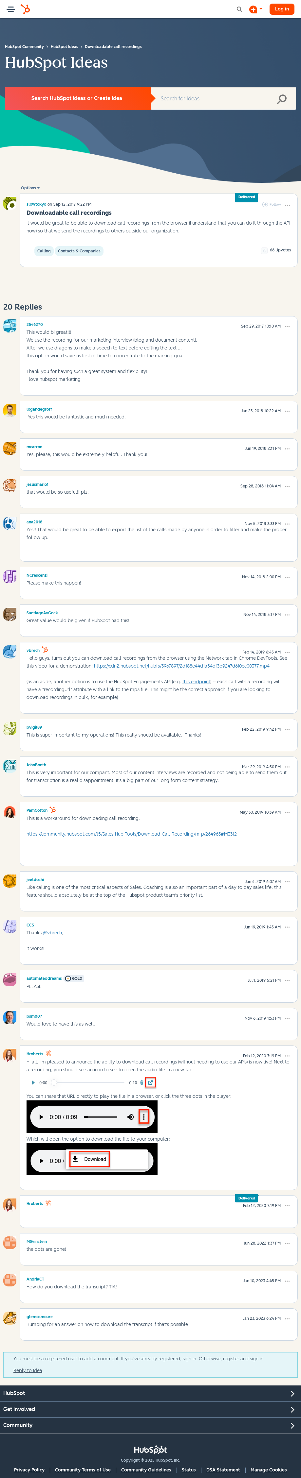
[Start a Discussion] (255, 9)
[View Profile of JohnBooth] (36, 764)
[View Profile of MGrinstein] (37, 1241)
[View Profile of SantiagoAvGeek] (42, 612)
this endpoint (196, 682)
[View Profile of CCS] (30, 924)
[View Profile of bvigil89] (34, 726)
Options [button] (28, 188)
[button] (287, 205)
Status (189, 1470)
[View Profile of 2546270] (35, 324)
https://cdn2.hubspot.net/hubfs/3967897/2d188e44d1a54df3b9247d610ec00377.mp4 (182, 666)
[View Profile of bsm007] (34, 1015)
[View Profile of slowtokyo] (36, 204)
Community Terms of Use (83, 1470)
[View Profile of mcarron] (34, 446)
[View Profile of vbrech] (33, 650)
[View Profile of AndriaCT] (35, 1278)
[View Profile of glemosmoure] (40, 1316)
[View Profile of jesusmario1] (37, 483)
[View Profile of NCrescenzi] (37, 574)
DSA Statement (223, 1470)
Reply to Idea (27, 1370)
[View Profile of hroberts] (35, 1053)
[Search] (223, 98)
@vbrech (52, 933)
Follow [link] (275, 204)
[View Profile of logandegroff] (39, 408)
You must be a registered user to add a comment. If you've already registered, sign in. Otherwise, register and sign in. (139, 1359)
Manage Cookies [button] (269, 1470)
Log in (282, 9)
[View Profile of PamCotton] (37, 809)
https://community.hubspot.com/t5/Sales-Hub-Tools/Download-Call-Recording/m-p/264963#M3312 (132, 834)
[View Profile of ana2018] (34, 521)
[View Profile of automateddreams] (44, 977)
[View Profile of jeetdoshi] (35, 879)
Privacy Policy (29, 1470)
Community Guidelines (146, 1470)
